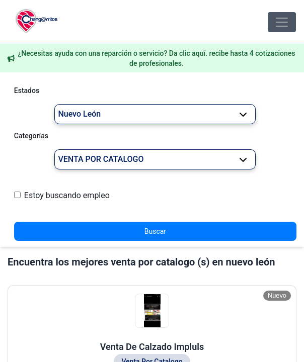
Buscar (155, 231)
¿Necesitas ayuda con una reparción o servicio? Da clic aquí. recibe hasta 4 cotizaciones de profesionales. (156, 58)
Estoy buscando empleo (67, 195)
